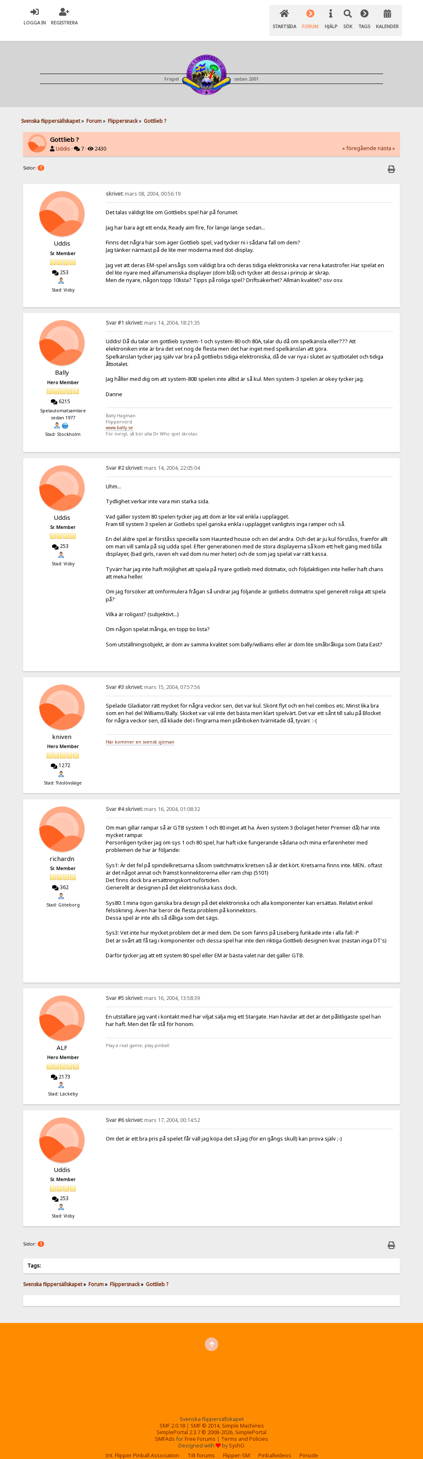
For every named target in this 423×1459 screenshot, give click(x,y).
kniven (61, 726)
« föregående (359, 137)
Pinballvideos (274, 1445)
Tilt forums (201, 1445)
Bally (62, 362)
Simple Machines (243, 1415)
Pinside (308, 1445)
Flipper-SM (236, 1445)
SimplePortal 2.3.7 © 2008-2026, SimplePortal (211, 1422)
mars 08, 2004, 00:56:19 (143, 183)
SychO (237, 1435)
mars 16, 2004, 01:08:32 (153, 798)
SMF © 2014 (204, 1415)
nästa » (386, 137)
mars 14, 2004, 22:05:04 (153, 457)
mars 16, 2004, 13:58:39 (153, 987)
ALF (62, 1037)
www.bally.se (119, 417)
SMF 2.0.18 (172, 1415)
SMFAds (165, 1428)
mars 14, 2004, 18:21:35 (153, 312)
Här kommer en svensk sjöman (140, 731)
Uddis (63, 138)
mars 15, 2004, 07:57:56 (153, 676)
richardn (62, 848)
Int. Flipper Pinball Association (142, 1445)
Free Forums (200, 1428)
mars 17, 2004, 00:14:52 (153, 1109)
